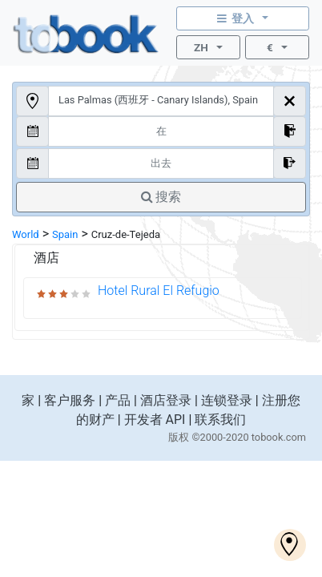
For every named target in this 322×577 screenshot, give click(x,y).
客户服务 (69, 400)
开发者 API (155, 419)
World (25, 234)
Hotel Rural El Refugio (158, 290)
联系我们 (220, 419)
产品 (118, 400)
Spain (65, 234)
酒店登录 (165, 400)
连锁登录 (226, 400)
